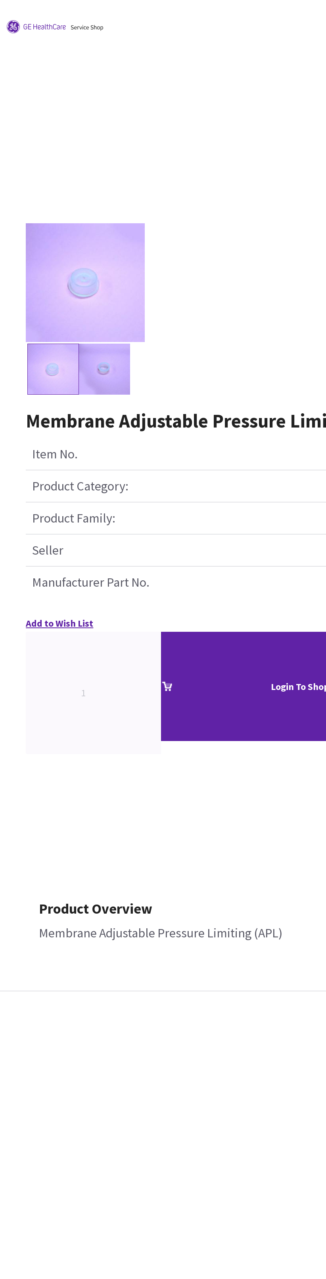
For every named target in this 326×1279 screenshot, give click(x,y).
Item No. (55, 454)
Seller (47, 550)
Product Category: (80, 486)
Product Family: (73, 518)
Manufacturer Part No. (91, 582)
